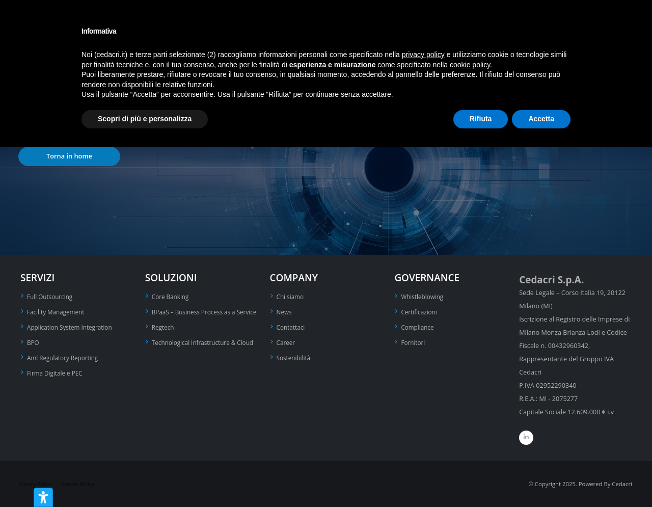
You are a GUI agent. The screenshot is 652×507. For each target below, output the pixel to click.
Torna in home (69, 156)
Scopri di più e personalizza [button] (145, 119)
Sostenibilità (295, 355)
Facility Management (58, 311)
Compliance (418, 326)
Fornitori (414, 340)
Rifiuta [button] (481, 119)
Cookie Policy (81, 484)
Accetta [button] (541, 119)
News (285, 311)
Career (286, 340)
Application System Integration (72, 326)
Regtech (164, 338)
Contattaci (292, 326)
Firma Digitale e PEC (57, 370)
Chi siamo (291, 296)
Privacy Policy (36, 484)
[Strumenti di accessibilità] (43, 497)
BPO (33, 340)
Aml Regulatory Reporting (65, 355)
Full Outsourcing (51, 296)
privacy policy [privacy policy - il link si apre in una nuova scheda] (423, 54)
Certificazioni (420, 311)
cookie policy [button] (470, 65)
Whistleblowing (423, 296)
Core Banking (172, 296)
